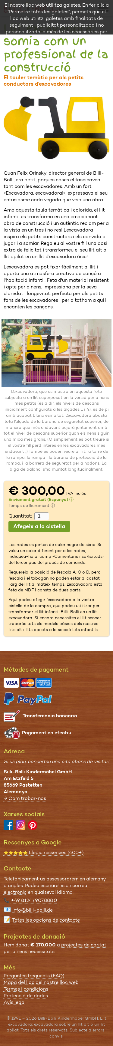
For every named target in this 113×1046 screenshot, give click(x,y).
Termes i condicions (26, 989)
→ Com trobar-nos (25, 798)
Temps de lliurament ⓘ (31, 505)
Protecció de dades (26, 995)
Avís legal (15, 1002)
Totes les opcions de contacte (46, 920)
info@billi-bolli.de (32, 910)
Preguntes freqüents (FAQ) (34, 976)
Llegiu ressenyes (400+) (44, 852)
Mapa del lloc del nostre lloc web (41, 982)
